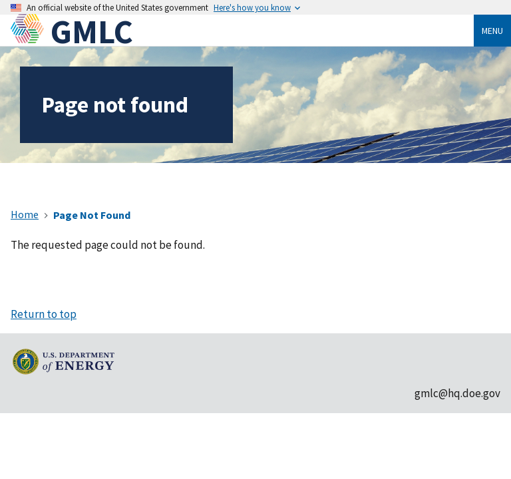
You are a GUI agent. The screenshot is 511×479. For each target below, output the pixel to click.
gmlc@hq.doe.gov (457, 393)
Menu (492, 31)
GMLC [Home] (92, 32)
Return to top (44, 314)
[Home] (31, 32)
